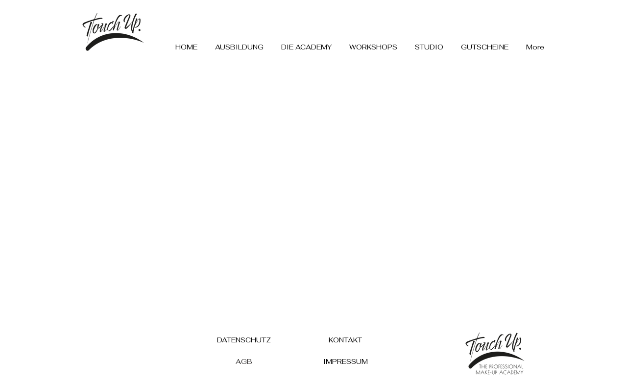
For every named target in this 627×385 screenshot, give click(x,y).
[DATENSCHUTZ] (244, 339)
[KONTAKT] (345, 339)
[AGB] (244, 361)
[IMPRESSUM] (345, 361)
